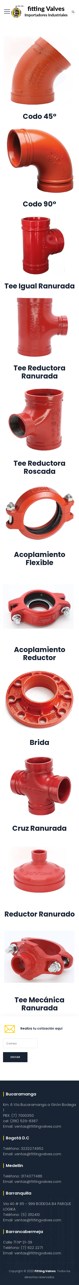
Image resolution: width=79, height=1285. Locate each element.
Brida (39, 742)
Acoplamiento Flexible (39, 558)
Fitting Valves (45, 1271)
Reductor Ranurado (39, 914)
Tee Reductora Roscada (39, 467)
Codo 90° (39, 204)
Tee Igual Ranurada (39, 286)
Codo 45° (39, 116)
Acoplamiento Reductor (39, 654)
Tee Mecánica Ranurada (39, 1004)
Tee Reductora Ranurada (39, 372)
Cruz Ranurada (39, 828)
